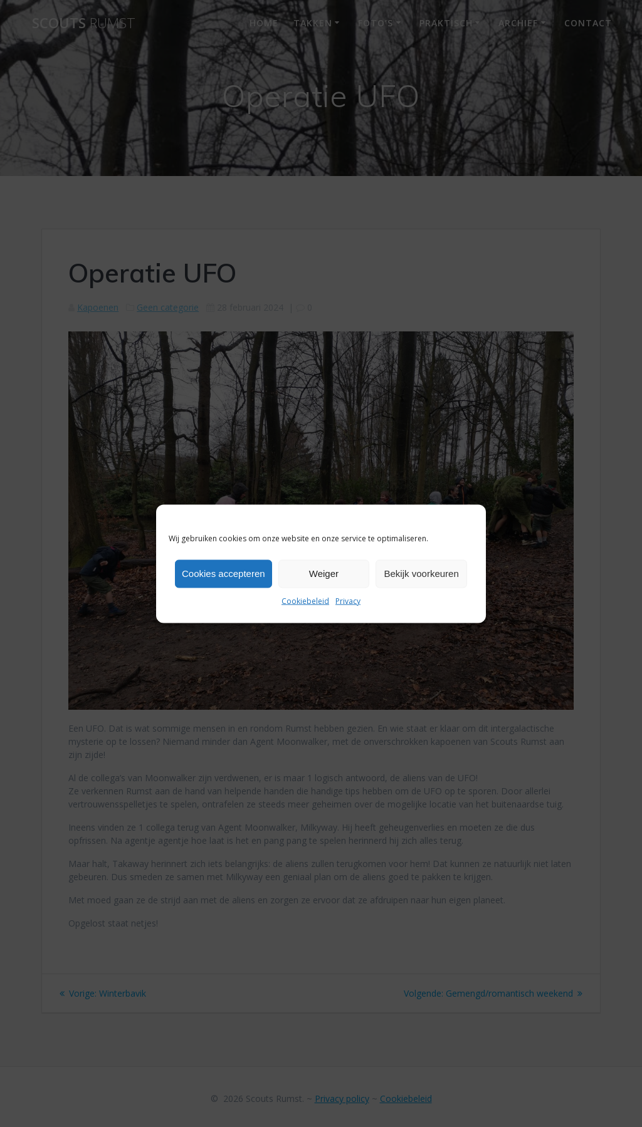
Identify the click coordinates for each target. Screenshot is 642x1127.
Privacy (347, 600)
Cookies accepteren (223, 573)
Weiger (324, 573)
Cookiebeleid (305, 600)
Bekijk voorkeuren (421, 573)
